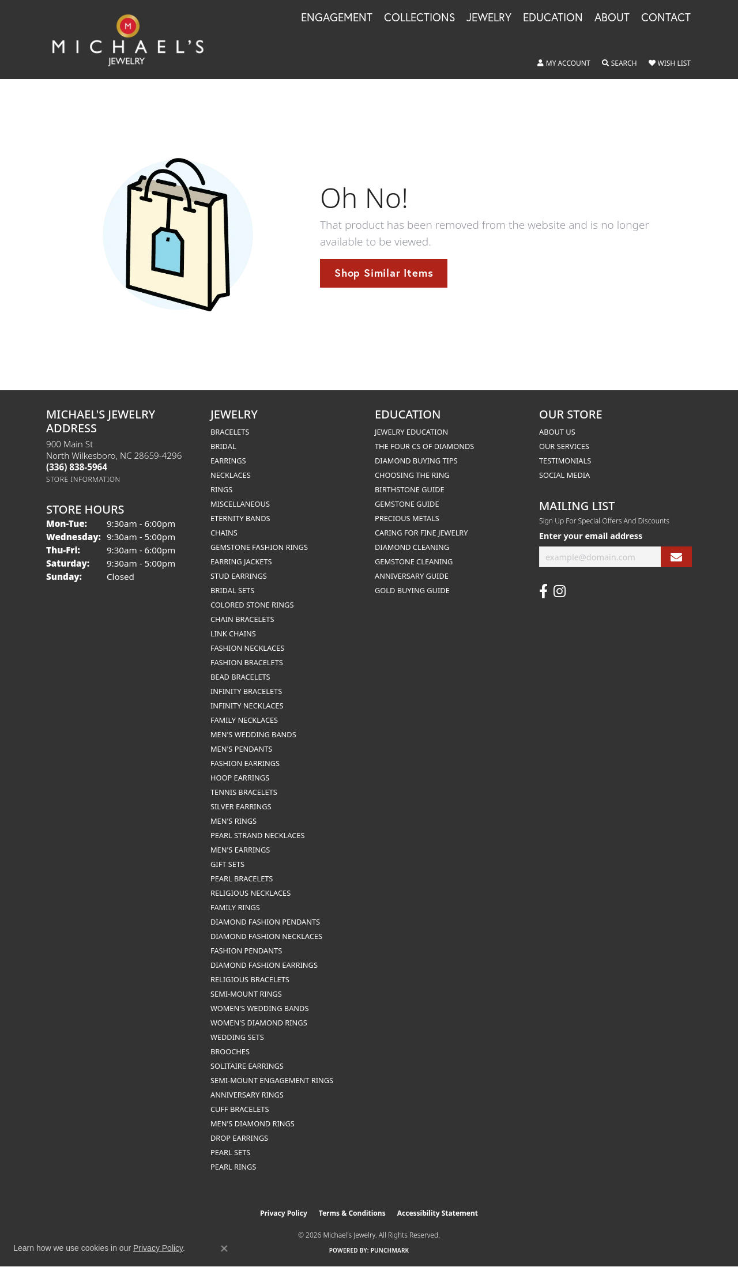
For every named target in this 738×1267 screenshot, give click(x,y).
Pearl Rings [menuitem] (233, 1167)
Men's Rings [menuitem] (233, 821)
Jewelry (488, 18)
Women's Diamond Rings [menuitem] (258, 1022)
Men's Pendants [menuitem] (241, 749)
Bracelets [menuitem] (229, 432)
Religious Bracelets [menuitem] (249, 979)
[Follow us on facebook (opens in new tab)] (543, 591)
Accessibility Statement (437, 1213)
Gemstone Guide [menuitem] (407, 504)
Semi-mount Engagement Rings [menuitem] (271, 1080)
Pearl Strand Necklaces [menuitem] (257, 835)
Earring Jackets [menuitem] (241, 561)
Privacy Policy (283, 1213)
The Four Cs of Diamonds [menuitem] (424, 446)
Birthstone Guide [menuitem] (410, 489)
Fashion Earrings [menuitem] (245, 763)
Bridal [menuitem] (223, 446)
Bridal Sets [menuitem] (232, 590)
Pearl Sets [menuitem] (230, 1152)
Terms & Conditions (352, 1213)
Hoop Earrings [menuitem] (239, 777)
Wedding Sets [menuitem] (237, 1037)
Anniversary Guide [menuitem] (412, 576)
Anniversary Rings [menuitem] (247, 1094)
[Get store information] (83, 479)
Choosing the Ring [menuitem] (412, 475)
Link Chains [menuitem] (233, 633)
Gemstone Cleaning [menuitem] (414, 561)
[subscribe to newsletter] (676, 557)
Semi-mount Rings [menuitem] (246, 994)
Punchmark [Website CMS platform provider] (390, 1250)
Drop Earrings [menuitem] (239, 1138)
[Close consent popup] (224, 1248)
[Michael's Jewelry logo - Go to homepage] (133, 39)
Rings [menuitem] (221, 489)
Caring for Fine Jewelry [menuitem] (421, 532)
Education (553, 18)
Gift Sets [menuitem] (227, 864)
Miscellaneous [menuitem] (240, 504)
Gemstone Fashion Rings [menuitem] (259, 547)
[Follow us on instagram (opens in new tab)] (560, 591)
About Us (557, 432)
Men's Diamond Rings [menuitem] (252, 1123)
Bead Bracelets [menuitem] (240, 677)
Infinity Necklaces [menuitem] (247, 705)
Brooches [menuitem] (230, 1051)
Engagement (336, 18)
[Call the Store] (76, 467)
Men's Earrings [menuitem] (240, 849)
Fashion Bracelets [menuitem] (246, 662)
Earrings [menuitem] (228, 460)
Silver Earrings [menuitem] (241, 806)
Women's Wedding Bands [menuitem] (259, 1008)
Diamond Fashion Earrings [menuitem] (264, 965)
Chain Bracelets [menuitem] (242, 619)
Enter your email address (590, 535)
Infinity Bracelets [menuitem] (246, 691)
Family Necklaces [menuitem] (244, 720)
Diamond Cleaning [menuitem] (412, 547)
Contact (666, 18)
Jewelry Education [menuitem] (411, 432)
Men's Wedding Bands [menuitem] (253, 734)
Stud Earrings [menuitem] (238, 576)
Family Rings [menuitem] (235, 907)
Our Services (564, 446)
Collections (419, 18)
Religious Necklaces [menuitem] (250, 893)
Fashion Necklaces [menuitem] (247, 648)
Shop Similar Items (383, 273)
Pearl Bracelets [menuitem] (241, 878)
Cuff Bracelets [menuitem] (239, 1109)
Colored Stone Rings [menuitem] (251, 604)
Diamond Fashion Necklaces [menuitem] (266, 936)
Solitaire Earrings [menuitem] (247, 1066)
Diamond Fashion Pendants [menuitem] (265, 922)
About (612, 18)
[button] (563, 63)
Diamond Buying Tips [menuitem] (416, 460)
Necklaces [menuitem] (230, 475)
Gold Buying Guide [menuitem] (412, 590)
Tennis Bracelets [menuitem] (243, 792)
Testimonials (565, 460)
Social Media (564, 475)
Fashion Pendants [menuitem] (246, 950)
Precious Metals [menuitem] (407, 518)
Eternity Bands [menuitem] (240, 518)
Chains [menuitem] (224, 532)
